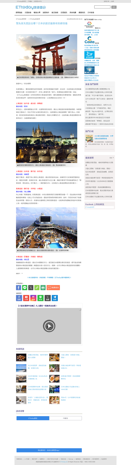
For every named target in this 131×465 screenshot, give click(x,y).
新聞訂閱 (106, 1)
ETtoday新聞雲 (21, 1)
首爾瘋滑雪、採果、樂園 (91, 60)
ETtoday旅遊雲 (89, 207)
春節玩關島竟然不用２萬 (91, 30)
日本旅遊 (91, 12)
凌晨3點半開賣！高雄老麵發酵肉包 (98, 187)
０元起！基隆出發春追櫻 (91, 47)
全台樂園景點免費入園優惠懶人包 (97, 89)
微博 (112, 1)
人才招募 (26, 459)
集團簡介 (42, 459)
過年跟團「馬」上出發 (91, 35)
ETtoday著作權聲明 (62, 277)
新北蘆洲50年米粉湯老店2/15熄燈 (97, 117)
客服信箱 (63, 459)
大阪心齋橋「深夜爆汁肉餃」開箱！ (98, 168)
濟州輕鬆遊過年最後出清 (91, 65)
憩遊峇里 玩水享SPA (90, 78)
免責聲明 (104, 459)
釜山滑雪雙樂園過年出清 (91, 63)
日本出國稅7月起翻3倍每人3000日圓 (98, 92)
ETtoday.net (64, 462)
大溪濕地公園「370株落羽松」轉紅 (98, 108)
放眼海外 (46, 12)
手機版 (30, 1)
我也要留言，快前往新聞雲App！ (49, 450)
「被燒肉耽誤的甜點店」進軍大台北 (98, 105)
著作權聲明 (95, 459)
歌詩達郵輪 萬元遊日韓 (91, 45)
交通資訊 (64, 12)
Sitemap (70, 459)
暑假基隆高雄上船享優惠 (91, 50)
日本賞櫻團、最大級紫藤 (91, 32)
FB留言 (65, 418)
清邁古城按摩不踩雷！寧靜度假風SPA (99, 178)
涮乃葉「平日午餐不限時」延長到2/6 (98, 95)
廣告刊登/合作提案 (52, 459)
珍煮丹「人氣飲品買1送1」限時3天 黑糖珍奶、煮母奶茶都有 (38, 400)
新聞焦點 (19, 12)
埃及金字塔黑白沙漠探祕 (91, 76)
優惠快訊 (82, 12)
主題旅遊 (28, 12)
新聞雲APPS (38, 1)
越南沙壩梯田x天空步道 (91, 80)
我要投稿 (19, 459)
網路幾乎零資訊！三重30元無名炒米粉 (99, 124)
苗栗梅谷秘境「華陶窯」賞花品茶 (97, 121)
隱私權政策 (86, 459)
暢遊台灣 (37, 12)
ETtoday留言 (32, 418)
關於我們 (34, 459)
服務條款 (78, 459)
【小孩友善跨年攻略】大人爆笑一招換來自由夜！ (37, 306)
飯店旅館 (55, 12)
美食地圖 (73, 12)
